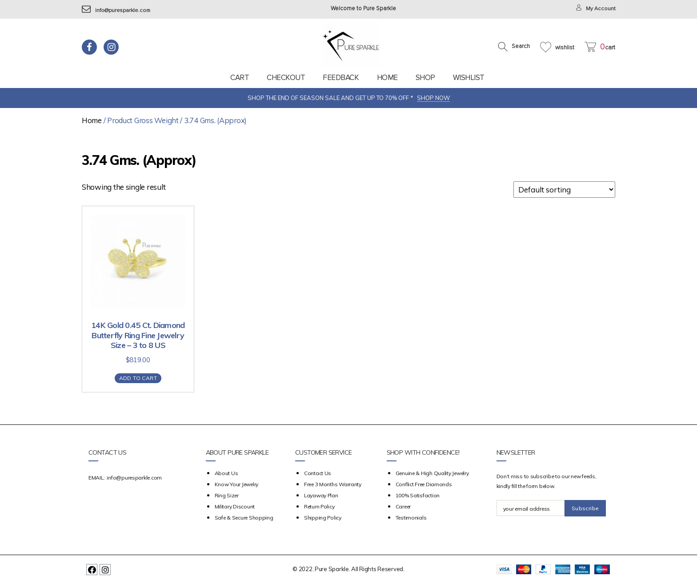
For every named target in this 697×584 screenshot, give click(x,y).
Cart (239, 77)
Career (403, 506)
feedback (341, 77)
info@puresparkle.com (117, 10)
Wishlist (469, 77)
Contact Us (317, 473)
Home (387, 77)
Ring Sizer (227, 495)
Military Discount (235, 506)
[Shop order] (564, 189)
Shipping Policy (322, 517)
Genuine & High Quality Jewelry (432, 473)
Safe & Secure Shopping (244, 517)
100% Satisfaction (418, 495)
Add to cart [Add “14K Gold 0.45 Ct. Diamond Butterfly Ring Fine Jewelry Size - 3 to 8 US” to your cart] (138, 378)
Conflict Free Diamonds (424, 484)
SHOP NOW (433, 97)
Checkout (286, 77)
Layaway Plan (321, 495)
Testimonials (411, 517)
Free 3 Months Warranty (332, 484)
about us (226, 473)
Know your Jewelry (236, 484)
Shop (425, 77)
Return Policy (319, 506)
